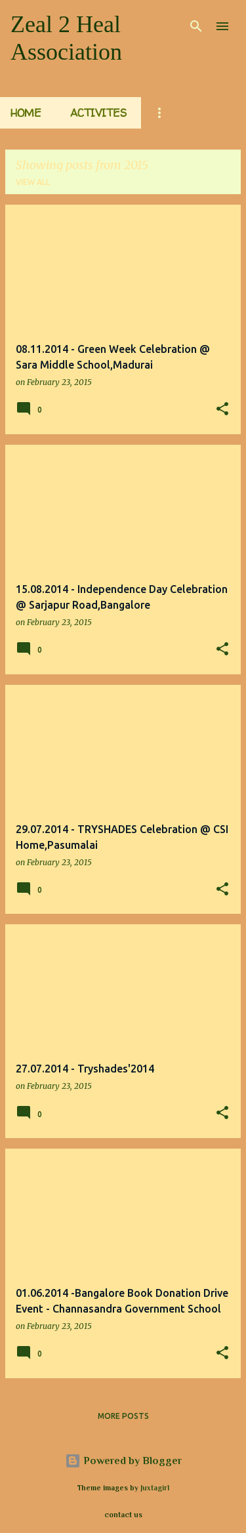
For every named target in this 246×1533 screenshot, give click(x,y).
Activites (98, 113)
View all (33, 182)
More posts (123, 1416)
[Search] (196, 26)
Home (25, 113)
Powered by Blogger (123, 1461)
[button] (222, 410)
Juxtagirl (154, 1488)
